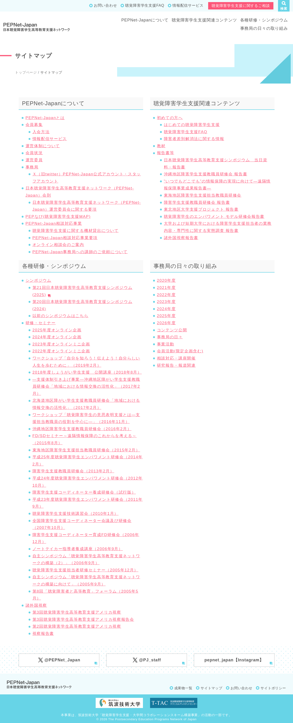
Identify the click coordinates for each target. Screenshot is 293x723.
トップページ (26, 72)
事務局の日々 (170, 337)
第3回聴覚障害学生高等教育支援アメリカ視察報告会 (83, 619)
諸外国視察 (36, 605)
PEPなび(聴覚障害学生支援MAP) (58, 216)
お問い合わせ (105, 5)
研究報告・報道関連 (176, 365)
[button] (284, 6)
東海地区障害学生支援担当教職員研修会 (203, 195)
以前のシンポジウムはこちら (61, 316)
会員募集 (34, 125)
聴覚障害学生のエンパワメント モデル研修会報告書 (214, 216)
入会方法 (41, 132)
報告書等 (165, 153)
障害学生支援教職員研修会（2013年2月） (73, 471)
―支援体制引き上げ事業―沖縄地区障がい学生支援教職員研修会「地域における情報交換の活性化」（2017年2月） (86, 386)
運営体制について (43, 146)
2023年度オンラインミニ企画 (61, 344)
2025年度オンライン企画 (57, 330)
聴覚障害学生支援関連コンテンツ (204, 20)
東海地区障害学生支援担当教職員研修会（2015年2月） (86, 450)
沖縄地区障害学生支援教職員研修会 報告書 (205, 174)
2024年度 (166, 309)
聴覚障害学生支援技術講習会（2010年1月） (76, 513)
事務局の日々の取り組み (264, 28)
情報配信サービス (188, 5)
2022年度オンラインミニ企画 (61, 351)
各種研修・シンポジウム (264, 20)
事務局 (32, 167)
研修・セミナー (41, 323)
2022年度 (166, 295)
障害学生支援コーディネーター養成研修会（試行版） (84, 492)
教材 (161, 146)
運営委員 (34, 160)
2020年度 (166, 280)
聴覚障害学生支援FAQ (144, 5)
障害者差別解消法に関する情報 (194, 139)
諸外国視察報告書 (181, 238)
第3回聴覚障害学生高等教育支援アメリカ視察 (77, 612)
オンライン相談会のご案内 (58, 245)
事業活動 (165, 344)
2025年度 (166, 316)
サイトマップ (211, 688)
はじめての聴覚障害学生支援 (192, 125)
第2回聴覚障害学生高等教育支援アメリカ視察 (77, 626)
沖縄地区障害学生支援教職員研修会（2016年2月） (82, 429)
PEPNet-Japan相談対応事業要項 (65, 238)
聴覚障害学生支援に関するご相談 (241, 6)
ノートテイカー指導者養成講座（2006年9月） (78, 549)
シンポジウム (38, 280)
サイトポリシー (273, 688)
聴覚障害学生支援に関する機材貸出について (76, 230)
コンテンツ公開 (172, 330)
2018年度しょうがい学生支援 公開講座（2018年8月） (87, 372)
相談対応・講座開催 (176, 358)
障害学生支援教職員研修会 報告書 (197, 202)
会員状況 (34, 153)
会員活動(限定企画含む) (180, 351)
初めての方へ (170, 118)
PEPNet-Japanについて (145, 20)
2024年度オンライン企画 (57, 337)
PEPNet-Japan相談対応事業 (54, 223)
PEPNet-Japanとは (45, 118)
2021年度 (166, 287)
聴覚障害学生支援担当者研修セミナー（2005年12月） (86, 570)
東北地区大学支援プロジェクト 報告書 (201, 209)
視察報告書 (43, 633)
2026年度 (166, 323)
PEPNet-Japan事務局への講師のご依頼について (80, 252)
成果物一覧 (183, 688)
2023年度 (166, 302)
